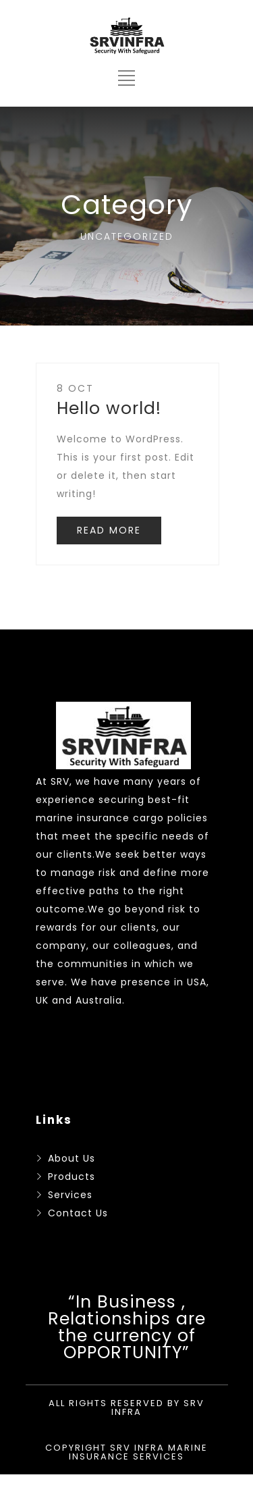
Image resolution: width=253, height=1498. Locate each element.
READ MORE (109, 530)
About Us (71, 1158)
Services (70, 1195)
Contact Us (78, 1213)
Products (71, 1176)
